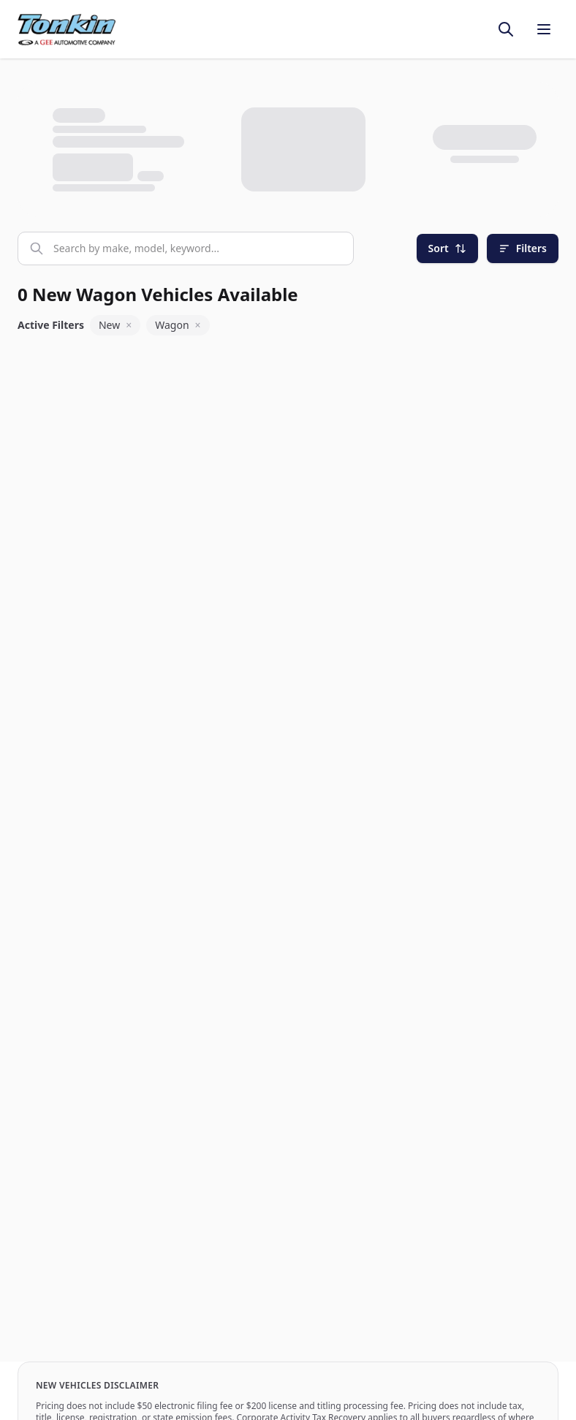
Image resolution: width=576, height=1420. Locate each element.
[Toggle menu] (543, 29)
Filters (523, 248)
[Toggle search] (505, 29)
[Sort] (447, 248)
